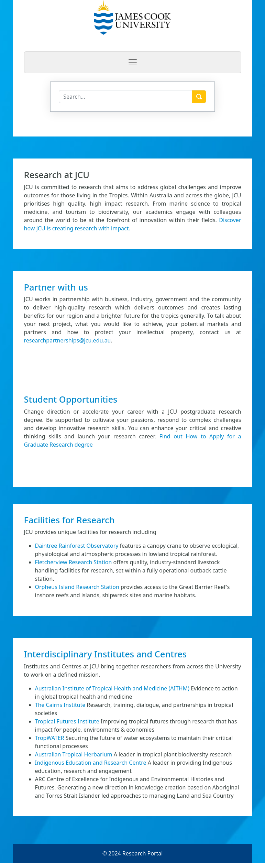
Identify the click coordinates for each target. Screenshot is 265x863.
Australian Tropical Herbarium (73, 754)
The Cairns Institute (60, 705)
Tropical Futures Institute (67, 721)
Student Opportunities (71, 399)
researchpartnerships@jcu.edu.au (67, 340)
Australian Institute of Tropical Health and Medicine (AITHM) (112, 688)
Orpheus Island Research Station (77, 587)
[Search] (125, 96)
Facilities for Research (69, 520)
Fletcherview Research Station (73, 562)
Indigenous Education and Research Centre (90, 762)
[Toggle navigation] (132, 62)
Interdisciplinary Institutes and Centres (105, 654)
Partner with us (56, 287)
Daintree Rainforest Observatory (77, 545)
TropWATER (49, 738)
